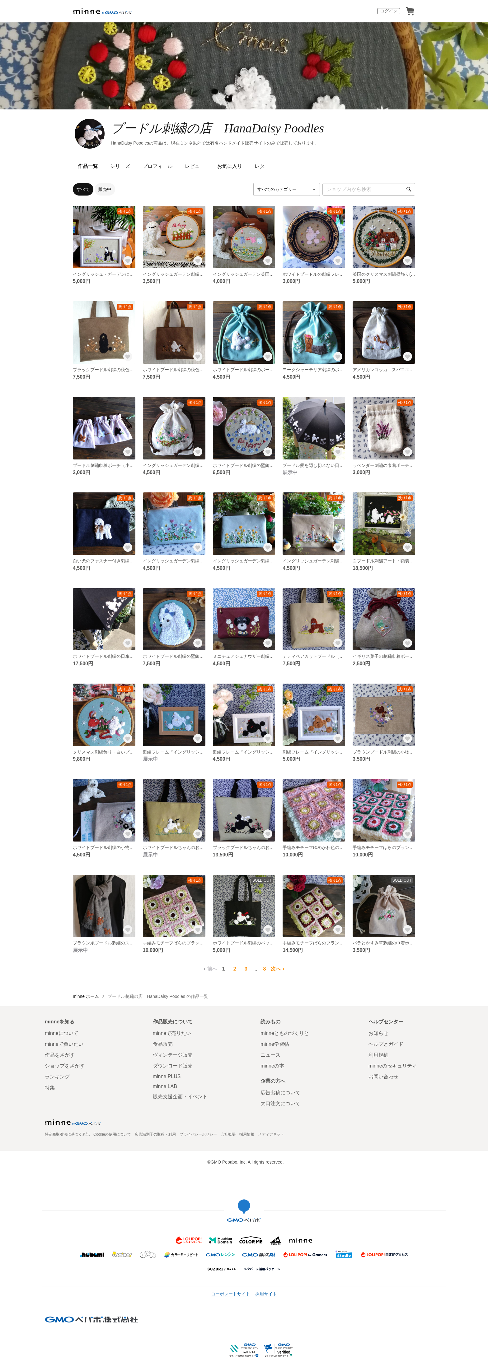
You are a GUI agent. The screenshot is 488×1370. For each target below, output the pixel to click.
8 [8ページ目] (264, 968)
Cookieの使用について (112, 1134)
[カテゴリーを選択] (286, 189)
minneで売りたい (172, 1033)
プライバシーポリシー (198, 1134)
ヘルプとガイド (385, 1044)
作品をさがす (60, 1055)
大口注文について (280, 1103)
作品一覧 (88, 166)
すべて (83, 189)
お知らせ (378, 1033)
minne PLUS (167, 1076)
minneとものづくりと (284, 1033)
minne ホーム (86, 996)
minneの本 (272, 1065)
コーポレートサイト (230, 1293)
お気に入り (229, 166)
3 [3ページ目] (246, 968)
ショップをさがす (65, 1065)
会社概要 (228, 1134)
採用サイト (266, 1293)
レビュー (195, 166)
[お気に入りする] (128, 260)
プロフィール (157, 166)
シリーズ (120, 166)
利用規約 (378, 1055)
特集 (50, 1087)
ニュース (270, 1055)
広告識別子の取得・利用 (155, 1134)
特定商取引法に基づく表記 (67, 1134)
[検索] (409, 189)
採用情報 (246, 1134)
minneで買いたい (64, 1044)
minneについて (61, 1033)
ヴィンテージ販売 (173, 1055)
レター (262, 166)
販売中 (104, 189)
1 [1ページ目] (223, 968)
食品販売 (163, 1044)
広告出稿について (280, 1092)
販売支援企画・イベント (180, 1096)
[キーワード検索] (369, 189)
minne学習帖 (274, 1044)
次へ (278, 969)
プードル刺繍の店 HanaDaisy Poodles (217, 128)
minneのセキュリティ (392, 1065)
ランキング (57, 1076)
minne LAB (165, 1086)
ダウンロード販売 (173, 1065)
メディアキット (271, 1134)
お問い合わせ (383, 1076)
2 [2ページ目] (234, 968)
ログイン (388, 10)
